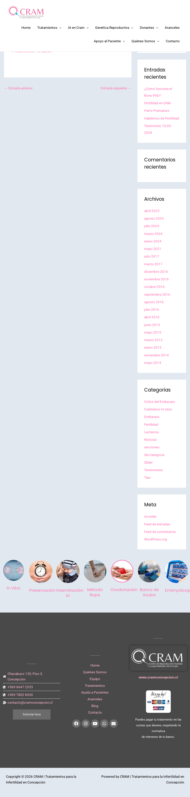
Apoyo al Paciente (107, 41)
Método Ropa (95, 592)
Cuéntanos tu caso (158, 409)
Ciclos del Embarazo (159, 402)
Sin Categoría (154, 455)
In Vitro (13, 588)
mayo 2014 (152, 363)
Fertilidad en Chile (157, 103)
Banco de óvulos (149, 592)
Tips (147, 478)
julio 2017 (151, 256)
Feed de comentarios (160, 532)
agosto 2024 (154, 218)
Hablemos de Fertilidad (161, 118)
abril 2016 (151, 317)
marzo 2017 (153, 264)
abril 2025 (151, 211)
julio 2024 (151, 226)
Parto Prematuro (156, 111)
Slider (148, 462)
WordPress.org (155, 539)
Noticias (150, 440)
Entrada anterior (18, 88)
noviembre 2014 (156, 355)
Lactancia (151, 432)
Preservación (42, 590)
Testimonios (153, 470)
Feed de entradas (157, 524)
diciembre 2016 (156, 272)
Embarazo (151, 417)
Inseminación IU (69, 593)
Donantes (147, 28)
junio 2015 (152, 325)
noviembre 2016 (156, 279)
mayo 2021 (152, 249)
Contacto (173, 41)
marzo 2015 (153, 340)
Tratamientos (47, 28)
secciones (151, 447)
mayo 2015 (152, 332)
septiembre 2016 (157, 294)
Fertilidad (151, 424)
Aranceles (172, 28)
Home (26, 28)
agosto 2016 (154, 302)
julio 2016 (151, 310)
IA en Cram (76, 28)
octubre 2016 (154, 287)
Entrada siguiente (116, 88)
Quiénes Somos (143, 41)
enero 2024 (152, 241)
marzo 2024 (153, 234)
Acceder (150, 516)
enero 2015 (152, 347)
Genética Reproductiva (112, 28)
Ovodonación (123, 589)
